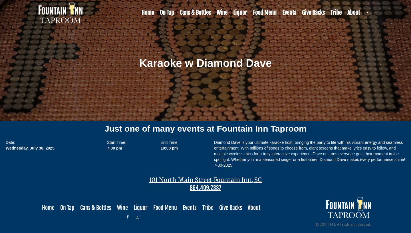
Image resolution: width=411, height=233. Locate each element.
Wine (222, 12)
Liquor (240, 12)
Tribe (336, 12)
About (353, 12)
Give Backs (313, 12)
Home (148, 12)
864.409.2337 (205, 188)
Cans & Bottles (195, 12)
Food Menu (265, 12)
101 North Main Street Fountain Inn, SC (205, 180)
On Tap (167, 12)
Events (289, 12)
